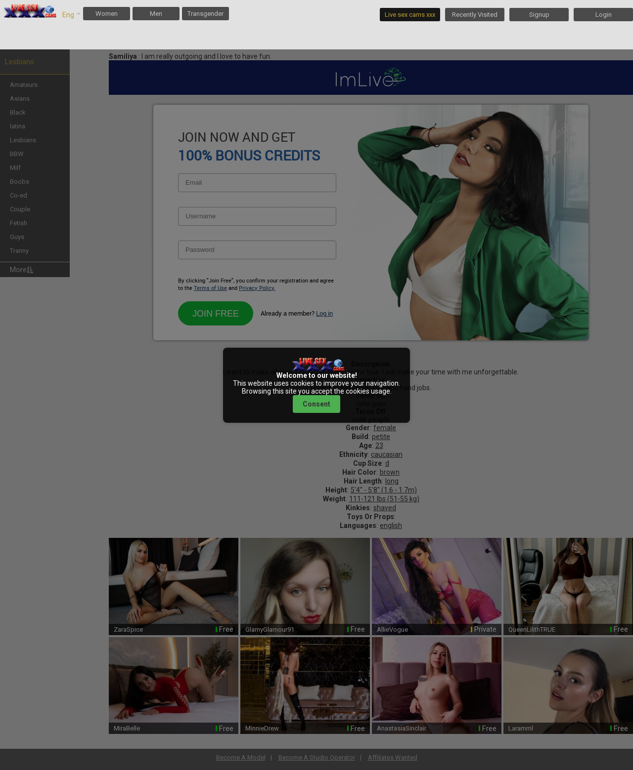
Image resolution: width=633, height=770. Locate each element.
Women (106, 13)
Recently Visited (474, 14)
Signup (539, 14)
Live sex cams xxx (410, 14)
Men (156, 13)
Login (603, 14)
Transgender (205, 13)
